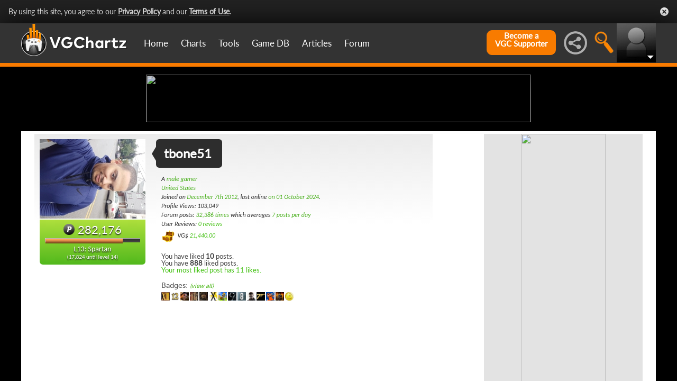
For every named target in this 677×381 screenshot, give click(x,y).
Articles (317, 43)
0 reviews (210, 307)
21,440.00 (202, 319)
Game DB (270, 43)
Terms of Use (209, 11)
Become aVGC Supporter (521, 40)
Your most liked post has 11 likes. (211, 353)
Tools (228, 43)
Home (156, 43)
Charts (193, 43)
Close (664, 11)
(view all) (202, 369)
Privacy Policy (139, 11)
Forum (357, 43)
